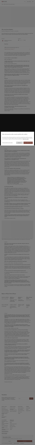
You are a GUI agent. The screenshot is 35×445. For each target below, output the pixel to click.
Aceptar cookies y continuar (28, 142)
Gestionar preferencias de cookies (7, 142)
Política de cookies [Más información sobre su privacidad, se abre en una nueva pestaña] (26, 139)
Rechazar (19, 142)
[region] (17, 139)
